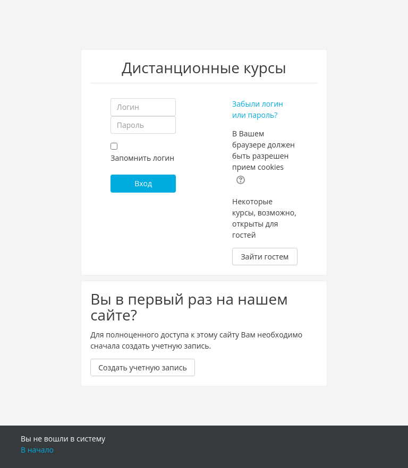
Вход (143, 183)
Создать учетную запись (142, 367)
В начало (37, 450)
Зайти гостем (264, 257)
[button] (240, 179)
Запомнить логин (142, 158)
